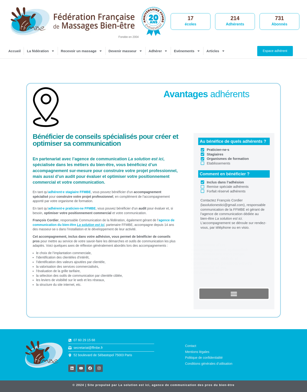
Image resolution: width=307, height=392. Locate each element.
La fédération (40, 51)
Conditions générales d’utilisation (208, 363)
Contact (190, 346)
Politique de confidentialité (204, 357)
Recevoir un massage (81, 51)
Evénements (187, 51)
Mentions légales (197, 352)
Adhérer (158, 51)
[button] (234, 293)
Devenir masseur (125, 51)
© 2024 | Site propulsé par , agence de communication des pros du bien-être (153, 385)
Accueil (14, 51)
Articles (216, 51)
